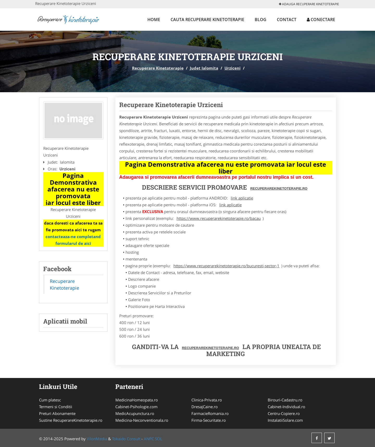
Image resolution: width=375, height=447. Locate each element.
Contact (286, 19)
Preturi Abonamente (57, 413)
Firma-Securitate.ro (208, 420)
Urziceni (232, 68)
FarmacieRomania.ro (210, 413)
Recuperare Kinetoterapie (158, 68)
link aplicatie (242, 198)
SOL (158, 438)
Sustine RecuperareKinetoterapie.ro (70, 420)
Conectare (321, 19)
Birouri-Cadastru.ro (285, 399)
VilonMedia (97, 438)
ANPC (149, 438)
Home (153, 19)
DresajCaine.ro (204, 406)
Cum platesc (50, 399)
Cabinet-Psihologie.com (136, 406)
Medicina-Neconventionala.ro (141, 420)
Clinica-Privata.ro (206, 399)
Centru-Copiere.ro (284, 413)
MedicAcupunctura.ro (134, 413)
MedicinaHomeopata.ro (136, 399)
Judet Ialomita (204, 68)
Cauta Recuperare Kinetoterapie (207, 19)
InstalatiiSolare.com (285, 420)
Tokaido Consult (126, 438)
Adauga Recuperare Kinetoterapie (309, 4)
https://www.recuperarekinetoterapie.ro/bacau (219, 218)
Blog (260, 19)
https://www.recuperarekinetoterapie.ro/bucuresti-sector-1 (226, 265)
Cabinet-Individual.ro (286, 406)
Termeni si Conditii (55, 406)
